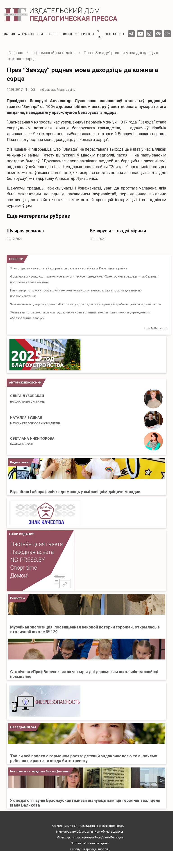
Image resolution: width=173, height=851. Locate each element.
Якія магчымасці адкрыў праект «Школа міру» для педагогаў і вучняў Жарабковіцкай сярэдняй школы (86, 304)
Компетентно (47, 34)
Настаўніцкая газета (36, 544)
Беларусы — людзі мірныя (118, 231)
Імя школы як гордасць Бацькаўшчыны (39, 771)
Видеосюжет (20, 462)
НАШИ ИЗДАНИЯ (21, 534)
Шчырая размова (25, 231)
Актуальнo (26, 34)
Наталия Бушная (35, 420)
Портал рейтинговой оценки (90, 843)
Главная (9, 34)
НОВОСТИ (16, 259)
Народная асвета (32, 552)
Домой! (19, 575)
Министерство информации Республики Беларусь (90, 837)
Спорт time (23, 567)
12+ (167, 33)
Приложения (69, 34)
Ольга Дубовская (27, 398)
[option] (44, 233)
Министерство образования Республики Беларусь (89, 831)
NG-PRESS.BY (27, 560)
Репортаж (17, 598)
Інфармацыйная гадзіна (57, 89)
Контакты (112, 34)
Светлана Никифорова (32, 441)
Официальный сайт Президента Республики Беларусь (88, 825)
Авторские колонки (25, 382)
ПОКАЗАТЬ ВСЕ (155, 328)
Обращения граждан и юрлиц (89, 849)
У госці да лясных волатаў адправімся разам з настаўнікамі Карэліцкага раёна (68, 268)
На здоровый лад (23, 727)
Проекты (87, 34)
